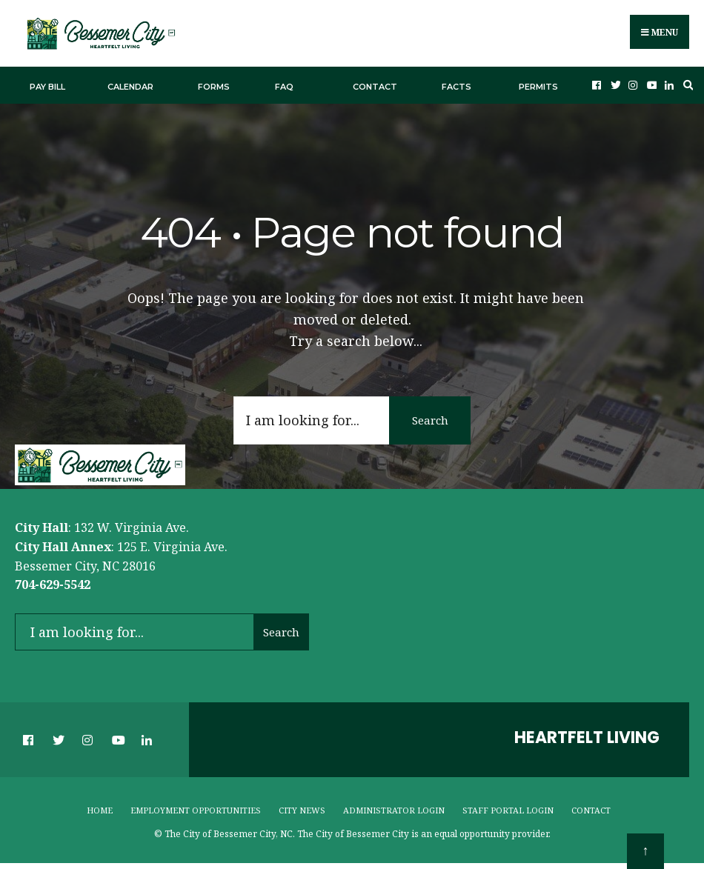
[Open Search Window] (686, 83)
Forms (214, 84)
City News (302, 807)
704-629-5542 (52, 582)
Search (430, 417)
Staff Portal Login (508, 807)
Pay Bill (47, 84)
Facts (456, 84)
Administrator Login (394, 807)
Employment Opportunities (195, 807)
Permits (538, 84)
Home (100, 807)
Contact (375, 84)
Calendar (130, 84)
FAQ (284, 84)
